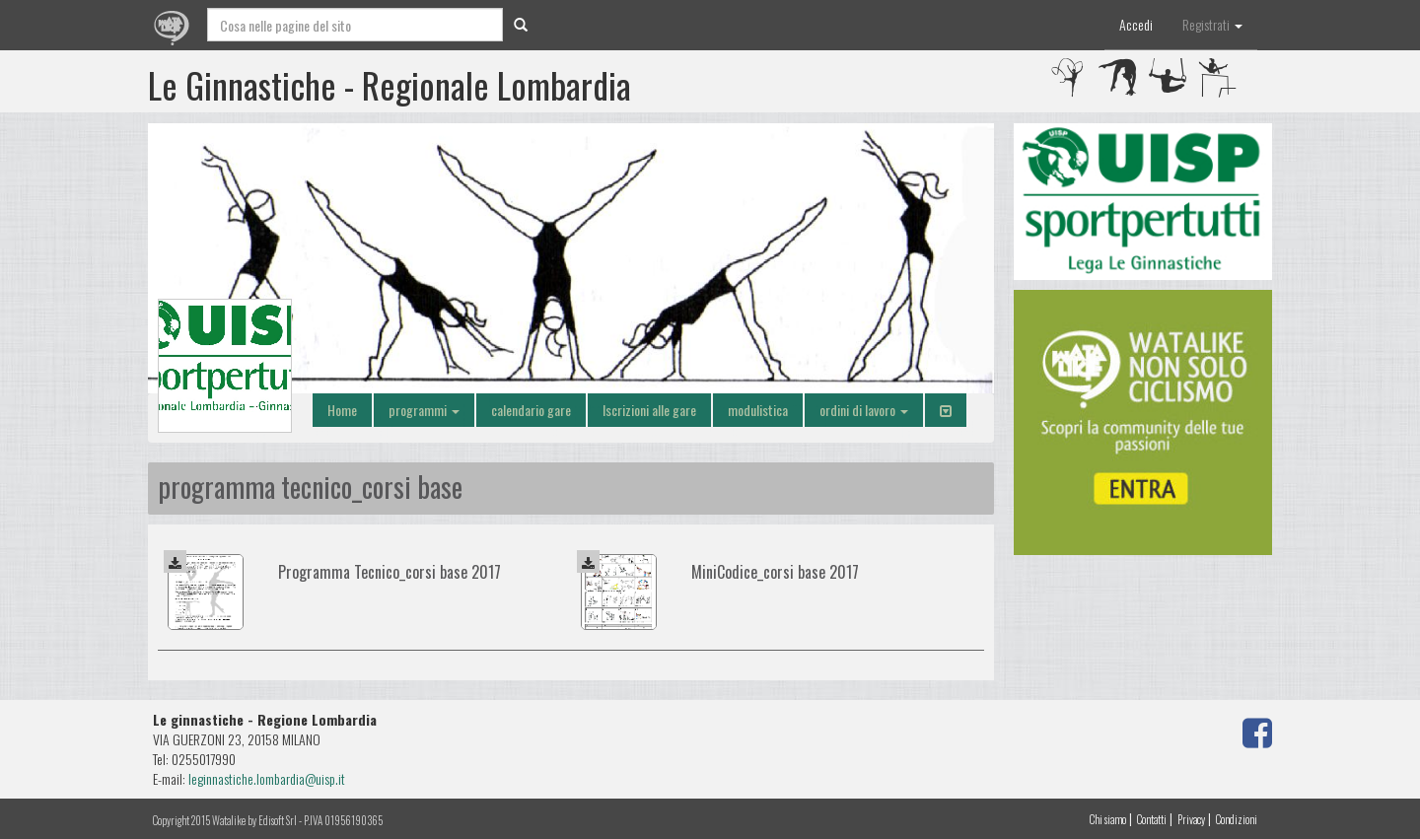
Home (342, 409)
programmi (424, 409)
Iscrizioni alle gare (649, 409)
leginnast (210, 778)
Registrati (1212, 24)
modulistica (758, 409)
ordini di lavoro (863, 409)
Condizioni (1236, 819)
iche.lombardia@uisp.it (289, 778)
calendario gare (531, 409)
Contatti (1152, 819)
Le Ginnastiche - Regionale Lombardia (389, 84)
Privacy (1191, 819)
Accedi (1136, 24)
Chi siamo (1108, 819)
